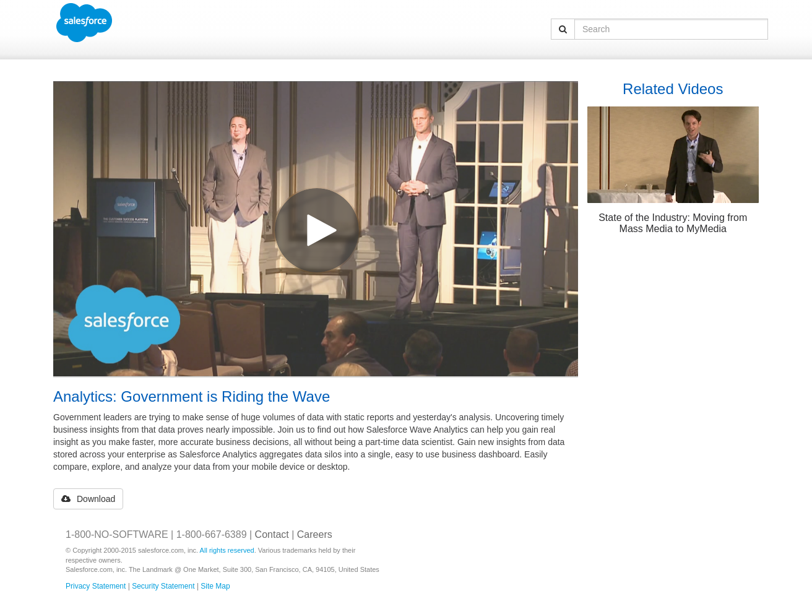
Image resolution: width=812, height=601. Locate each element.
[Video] (315, 228)
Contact (272, 534)
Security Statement (163, 586)
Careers (314, 534)
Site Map (215, 586)
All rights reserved (227, 550)
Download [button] (88, 499)
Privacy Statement (96, 586)
